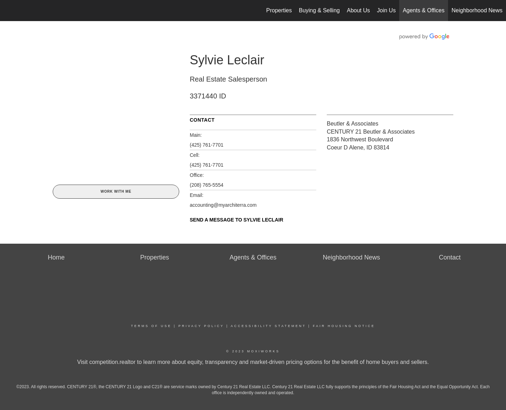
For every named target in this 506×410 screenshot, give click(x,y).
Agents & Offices (424, 10)
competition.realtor (112, 362)
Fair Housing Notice (344, 326)
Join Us (386, 10)
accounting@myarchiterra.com (223, 205)
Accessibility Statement (268, 326)
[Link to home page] (9, 10)
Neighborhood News (477, 10)
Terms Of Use (151, 326)
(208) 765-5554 (206, 185)
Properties (279, 10)
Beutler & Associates (352, 124)
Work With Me (115, 191)
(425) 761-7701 (206, 145)
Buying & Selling (319, 10)
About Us (358, 10)
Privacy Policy (201, 326)
